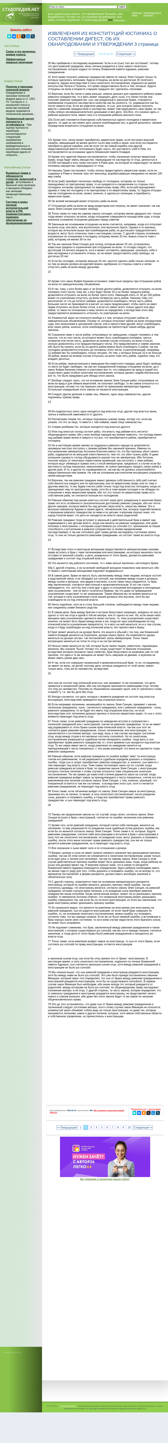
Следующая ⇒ (126, 53)
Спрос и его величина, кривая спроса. (21, 53)
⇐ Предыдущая (84, 53)
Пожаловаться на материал (152, 13)
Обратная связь (137, 13)
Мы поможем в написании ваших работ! (105, 1179)
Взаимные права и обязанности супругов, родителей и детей (21, 178)
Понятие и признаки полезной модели (19, 88)
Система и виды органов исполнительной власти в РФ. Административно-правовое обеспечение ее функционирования (19, 213)
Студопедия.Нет (67, 1405)
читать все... (119, 20)
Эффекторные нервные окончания (19, 61)
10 (129, 1127)
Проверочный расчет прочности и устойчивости (20, 121)
